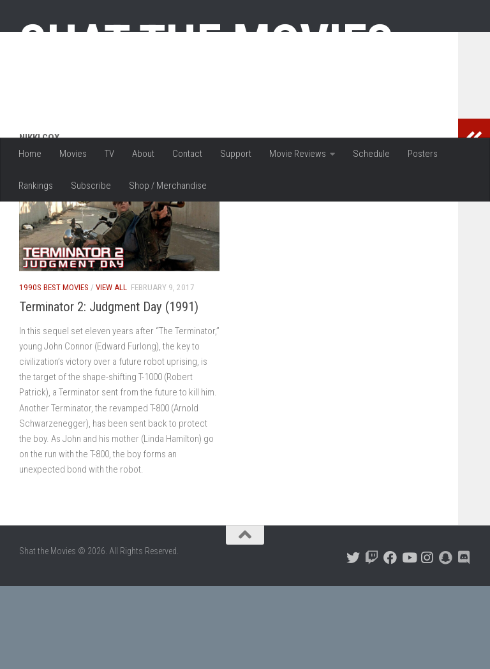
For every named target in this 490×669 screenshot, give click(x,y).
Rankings (36, 185)
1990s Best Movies (54, 370)
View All (111, 370)
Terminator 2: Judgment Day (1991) (108, 389)
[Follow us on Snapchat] (445, 640)
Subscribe (91, 185)
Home (30, 153)
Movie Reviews (297, 153)
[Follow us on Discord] (464, 640)
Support (235, 153)
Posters (423, 153)
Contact (187, 153)
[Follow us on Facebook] (390, 640)
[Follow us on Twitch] (371, 640)
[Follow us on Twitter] (353, 640)
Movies (73, 153)
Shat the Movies (206, 43)
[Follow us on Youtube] (408, 640)
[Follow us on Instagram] (427, 640)
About (143, 153)
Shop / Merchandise (168, 185)
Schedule (371, 153)
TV (109, 153)
